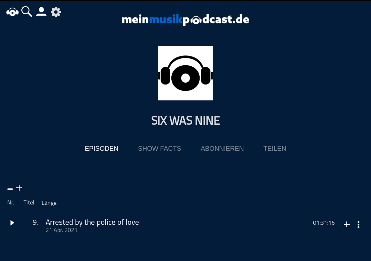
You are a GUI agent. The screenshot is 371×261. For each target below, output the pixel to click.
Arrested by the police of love (92, 223)
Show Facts (159, 149)
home (12, 11)
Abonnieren (222, 149)
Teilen (274, 149)
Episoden (101, 149)
